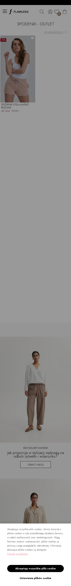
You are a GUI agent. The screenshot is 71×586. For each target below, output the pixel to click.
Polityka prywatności (17, 554)
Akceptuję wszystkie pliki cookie (35, 568)
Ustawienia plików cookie (35, 578)
